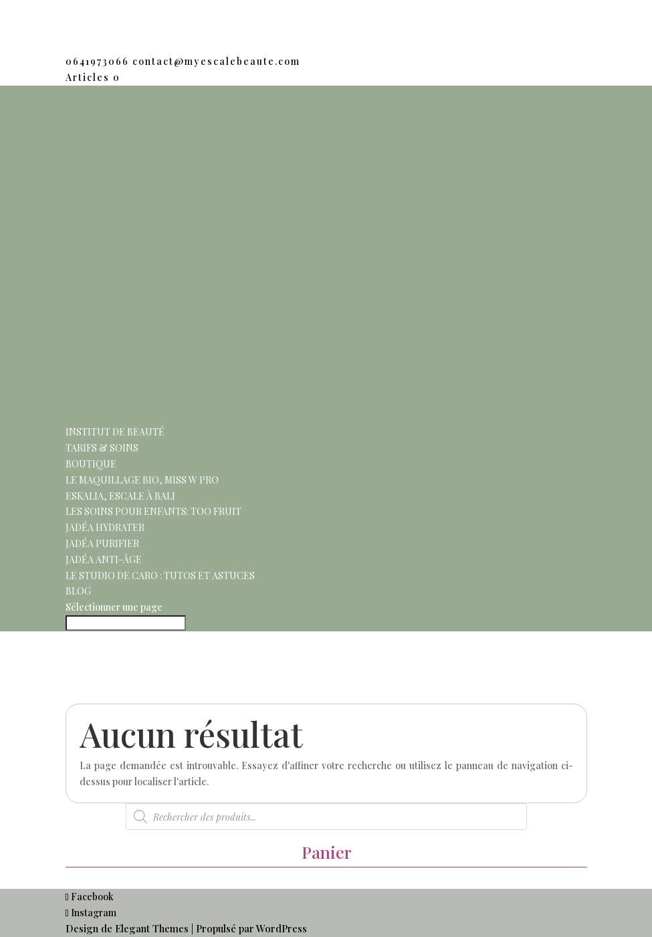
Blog (78, 591)
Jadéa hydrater (105, 527)
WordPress (281, 928)
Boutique (91, 463)
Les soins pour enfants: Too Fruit (153, 511)
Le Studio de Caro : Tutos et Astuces (160, 575)
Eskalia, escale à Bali (120, 496)
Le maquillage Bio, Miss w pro (142, 480)
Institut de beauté (115, 431)
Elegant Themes (152, 928)
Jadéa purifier (102, 543)
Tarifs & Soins (102, 447)
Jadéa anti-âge (104, 559)
